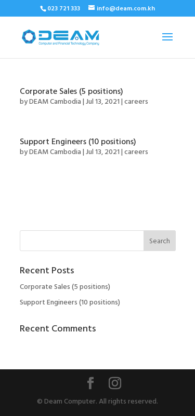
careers (136, 102)
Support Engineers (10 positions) (78, 142)
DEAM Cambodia (55, 102)
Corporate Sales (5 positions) (71, 92)
